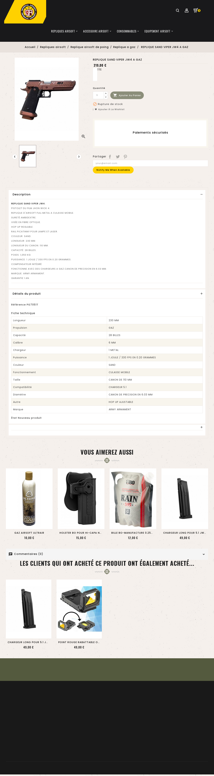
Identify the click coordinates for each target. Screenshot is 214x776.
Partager (110, 156)
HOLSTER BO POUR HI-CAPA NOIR (82, 533)
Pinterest (125, 156)
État (14, 418)
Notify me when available (113, 170)
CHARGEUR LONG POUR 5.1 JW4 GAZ (188, 533)
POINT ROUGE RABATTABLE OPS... (80, 642)
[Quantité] (98, 95)
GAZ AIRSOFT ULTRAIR (29, 533)
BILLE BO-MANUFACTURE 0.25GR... (134, 533)
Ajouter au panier (127, 95)
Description (22, 194)
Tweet (118, 156)
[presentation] (14, 156)
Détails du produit (27, 294)
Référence (18, 304)
